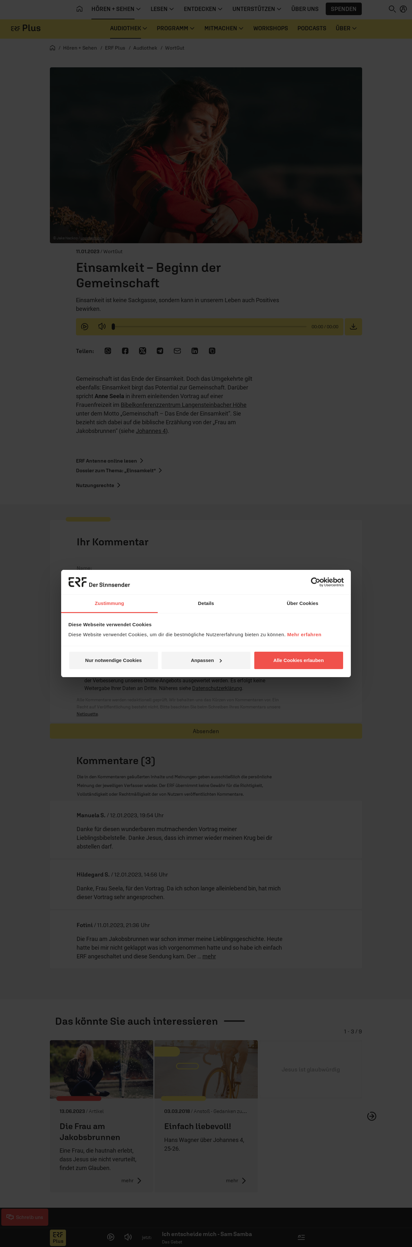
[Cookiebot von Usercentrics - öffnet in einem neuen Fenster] (315, 582)
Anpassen (206, 660)
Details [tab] (206, 603)
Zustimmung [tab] (109, 603)
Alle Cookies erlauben (298, 660)
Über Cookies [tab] (302, 603)
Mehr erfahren (304, 634)
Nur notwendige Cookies (113, 660)
